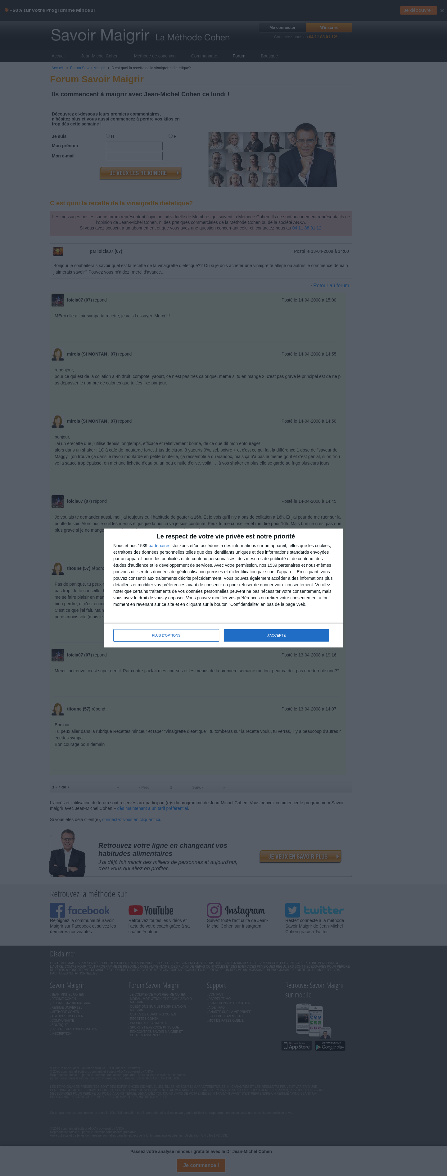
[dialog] (223, 588)
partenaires (159, 546)
